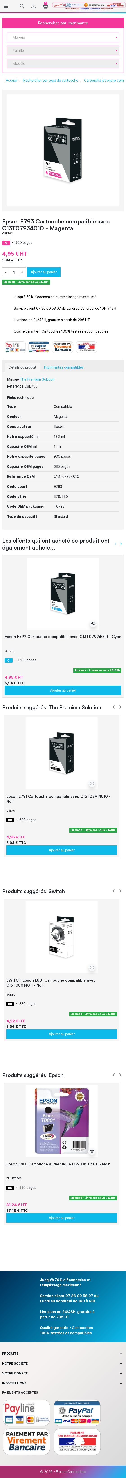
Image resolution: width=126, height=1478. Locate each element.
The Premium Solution (37, 379)
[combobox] (63, 37)
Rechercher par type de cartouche (50, 80)
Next (120, 707)
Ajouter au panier (44, 272)
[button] (22, 6)
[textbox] (61, 37)
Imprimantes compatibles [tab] (64, 367)
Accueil (11, 80)
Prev (113, 707)
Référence (15, 386)
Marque (13, 379)
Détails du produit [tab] (22, 367)
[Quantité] (14, 272)
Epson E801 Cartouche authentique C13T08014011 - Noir (58, 1164)
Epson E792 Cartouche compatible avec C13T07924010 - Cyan (63, 636)
